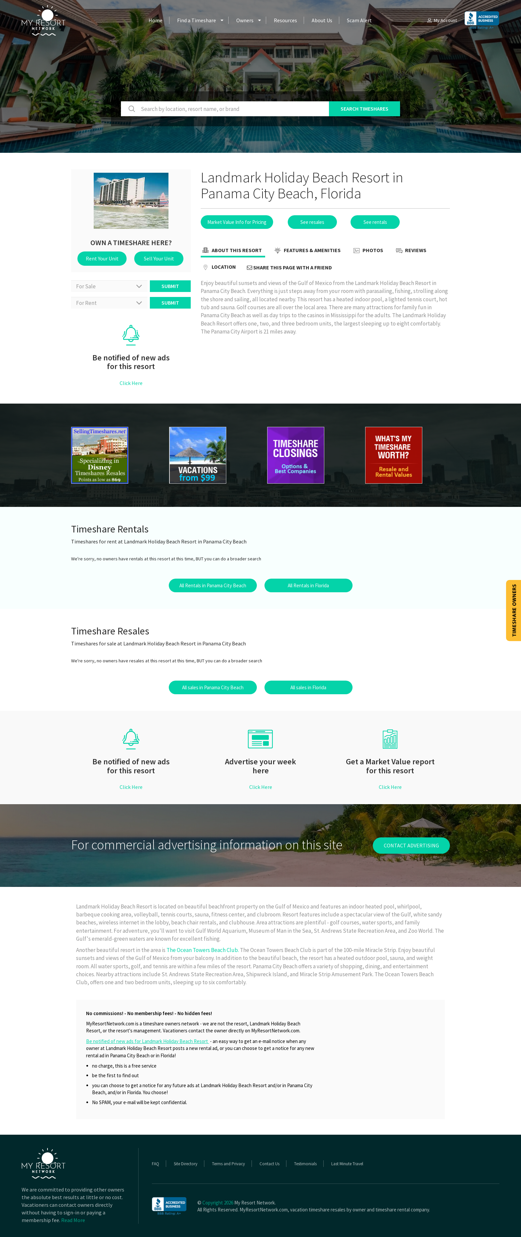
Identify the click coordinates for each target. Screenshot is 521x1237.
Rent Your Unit (102, 258)
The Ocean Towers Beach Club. (202, 950)
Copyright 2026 (217, 1202)
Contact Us (269, 1164)
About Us (322, 20)
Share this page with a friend (289, 267)
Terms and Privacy (228, 1164)
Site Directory (185, 1164)
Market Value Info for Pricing (236, 222)
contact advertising (411, 845)
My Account (441, 20)
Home (155, 20)
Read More (73, 1220)
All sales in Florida (308, 687)
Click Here (131, 383)
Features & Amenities (307, 251)
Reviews (410, 251)
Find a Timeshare (196, 20)
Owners (245, 20)
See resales (312, 222)
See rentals (375, 222)
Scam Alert (359, 20)
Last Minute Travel (347, 1164)
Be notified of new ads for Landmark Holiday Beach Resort (147, 1041)
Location (218, 267)
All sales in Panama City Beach (213, 687)
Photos (367, 251)
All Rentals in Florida (308, 585)
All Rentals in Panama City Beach (212, 585)
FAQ (155, 1164)
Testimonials (305, 1164)
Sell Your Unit (159, 258)
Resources (285, 20)
